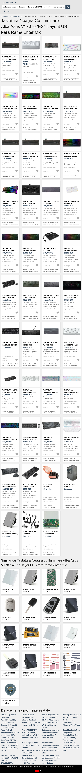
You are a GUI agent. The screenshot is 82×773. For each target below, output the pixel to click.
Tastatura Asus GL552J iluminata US (9, 156)
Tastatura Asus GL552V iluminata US (71, 109)
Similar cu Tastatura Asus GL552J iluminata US (9, 175)
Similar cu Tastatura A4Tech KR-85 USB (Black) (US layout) (10, 365)
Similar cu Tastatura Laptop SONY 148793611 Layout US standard (31, 318)
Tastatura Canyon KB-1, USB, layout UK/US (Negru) (10, 392)
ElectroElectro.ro (10, 3)
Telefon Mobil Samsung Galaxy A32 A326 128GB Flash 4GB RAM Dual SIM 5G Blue (51, 748)
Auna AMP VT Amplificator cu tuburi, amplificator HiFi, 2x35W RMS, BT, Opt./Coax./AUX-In (10, 735)
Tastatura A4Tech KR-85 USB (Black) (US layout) (9, 345)
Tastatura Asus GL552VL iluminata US (30, 156)
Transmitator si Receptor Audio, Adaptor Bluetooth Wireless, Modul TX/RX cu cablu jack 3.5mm (31, 720)
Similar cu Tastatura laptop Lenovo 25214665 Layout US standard (50, 318)
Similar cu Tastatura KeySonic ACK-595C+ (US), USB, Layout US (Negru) (30, 224)
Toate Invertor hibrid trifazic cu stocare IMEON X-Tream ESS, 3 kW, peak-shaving (71, 507)
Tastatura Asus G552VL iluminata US (50, 156)
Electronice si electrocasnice (11, 16)
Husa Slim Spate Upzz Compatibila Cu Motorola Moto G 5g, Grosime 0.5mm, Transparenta (71, 735)
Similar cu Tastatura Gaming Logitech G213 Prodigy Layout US (70, 318)
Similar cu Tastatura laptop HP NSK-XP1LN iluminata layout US (50, 79)
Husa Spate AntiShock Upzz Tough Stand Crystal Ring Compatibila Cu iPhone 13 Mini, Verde (72, 720)
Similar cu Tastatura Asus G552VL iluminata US (50, 175)
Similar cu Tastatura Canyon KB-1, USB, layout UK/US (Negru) (9, 412)
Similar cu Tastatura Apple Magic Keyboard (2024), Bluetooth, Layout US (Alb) (71, 365)
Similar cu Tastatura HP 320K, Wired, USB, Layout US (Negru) (30, 365)
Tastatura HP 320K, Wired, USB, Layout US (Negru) (30, 345)
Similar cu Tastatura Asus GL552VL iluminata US (30, 175)
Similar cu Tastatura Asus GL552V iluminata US (71, 128)
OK (37, 771)
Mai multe (43, 771)
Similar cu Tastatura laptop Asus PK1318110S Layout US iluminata (9, 79)
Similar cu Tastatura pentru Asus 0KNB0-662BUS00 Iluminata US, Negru (50, 224)
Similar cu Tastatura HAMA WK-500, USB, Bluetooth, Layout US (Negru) (50, 365)
